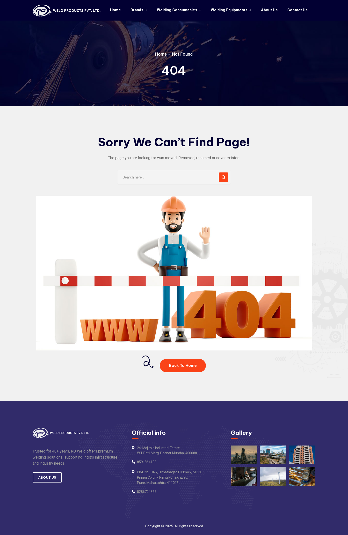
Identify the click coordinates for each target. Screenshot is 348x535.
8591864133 (146, 462)
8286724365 (146, 492)
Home (161, 54)
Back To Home (183, 365)
